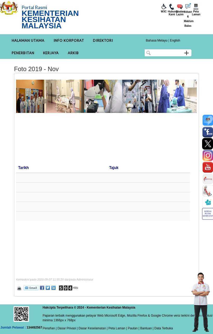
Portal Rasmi (34, 7)
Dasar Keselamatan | (93, 328)
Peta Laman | (118, 328)
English (175, 40)
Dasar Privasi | (67, 328)
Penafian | (50, 328)
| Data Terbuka (162, 328)
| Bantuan (145, 328)
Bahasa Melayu (157, 40)
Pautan (133, 328)
